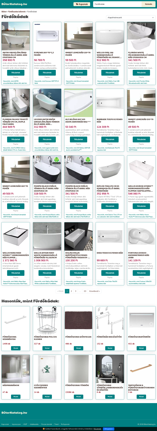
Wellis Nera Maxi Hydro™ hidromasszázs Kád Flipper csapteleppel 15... (16, 256)
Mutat (15, 348)
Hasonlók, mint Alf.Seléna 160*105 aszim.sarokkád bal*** (78, 149)
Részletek (15, 72)
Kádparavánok (11, 385)
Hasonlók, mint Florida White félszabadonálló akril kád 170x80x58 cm (139, 83)
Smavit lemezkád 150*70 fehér (140, 120)
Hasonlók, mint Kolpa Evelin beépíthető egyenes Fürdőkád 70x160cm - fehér (76, 283)
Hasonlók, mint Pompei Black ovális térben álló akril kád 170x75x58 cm (78, 216)
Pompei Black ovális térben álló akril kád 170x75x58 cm (77, 188)
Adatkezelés (34, 424)
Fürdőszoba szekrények (9, 337)
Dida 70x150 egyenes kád (110, 252)
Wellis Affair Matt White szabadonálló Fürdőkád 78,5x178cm (45, 255)
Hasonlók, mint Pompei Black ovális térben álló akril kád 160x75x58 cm (47, 216)
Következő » (94, 291)
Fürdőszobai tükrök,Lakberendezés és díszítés (110, 387)
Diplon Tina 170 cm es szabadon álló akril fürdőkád (108, 188)
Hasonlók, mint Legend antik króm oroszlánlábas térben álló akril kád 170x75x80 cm (46, 150)
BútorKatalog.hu (14, 4)
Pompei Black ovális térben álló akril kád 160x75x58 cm (46, 188)
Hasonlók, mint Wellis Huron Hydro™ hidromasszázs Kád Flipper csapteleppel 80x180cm (141, 217)
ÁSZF (25, 424)
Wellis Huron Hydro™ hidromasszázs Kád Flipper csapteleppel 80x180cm (140, 190)
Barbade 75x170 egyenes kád (109, 120)
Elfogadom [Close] (109, 429)
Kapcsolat (5, 424)
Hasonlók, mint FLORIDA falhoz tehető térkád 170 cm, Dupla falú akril (14, 150)
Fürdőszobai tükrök (77, 385)
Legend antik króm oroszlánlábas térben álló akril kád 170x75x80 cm (46, 123)
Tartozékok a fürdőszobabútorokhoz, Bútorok (142, 387)
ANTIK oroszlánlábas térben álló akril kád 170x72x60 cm (15, 55)
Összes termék (46, 424)
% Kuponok (65, 424)
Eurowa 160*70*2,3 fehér (44, 53)
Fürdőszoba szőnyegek (78, 336)
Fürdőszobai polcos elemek (45, 337)
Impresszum (16, 424)
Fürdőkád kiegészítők (109, 336)
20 (85, 291)
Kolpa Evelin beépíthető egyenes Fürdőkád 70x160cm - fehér (76, 256)
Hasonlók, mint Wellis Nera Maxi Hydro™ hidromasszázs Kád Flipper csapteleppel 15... (15, 283)
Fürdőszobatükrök (139, 336)
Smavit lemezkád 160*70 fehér (15, 187)
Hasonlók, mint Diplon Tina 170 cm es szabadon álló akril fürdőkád (109, 216)
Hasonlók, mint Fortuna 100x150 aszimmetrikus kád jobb (140, 282)
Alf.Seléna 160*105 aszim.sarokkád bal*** (78, 120)
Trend (56, 424)
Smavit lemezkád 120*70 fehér (78, 53)
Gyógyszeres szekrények (41, 386)
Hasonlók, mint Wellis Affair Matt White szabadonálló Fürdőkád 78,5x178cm (46, 283)
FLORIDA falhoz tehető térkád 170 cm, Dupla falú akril (15, 121)
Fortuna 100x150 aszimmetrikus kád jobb (138, 255)
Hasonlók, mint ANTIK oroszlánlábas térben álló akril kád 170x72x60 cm (15, 83)
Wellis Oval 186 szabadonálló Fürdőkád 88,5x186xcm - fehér (110, 56)
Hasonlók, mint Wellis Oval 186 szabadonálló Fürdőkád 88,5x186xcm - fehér (108, 83)
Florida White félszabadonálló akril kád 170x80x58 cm (141, 55)
